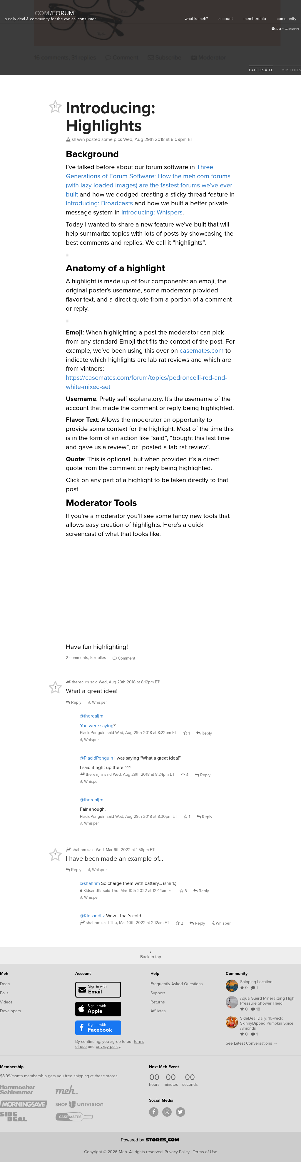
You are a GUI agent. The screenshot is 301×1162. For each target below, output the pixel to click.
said (142, 733)
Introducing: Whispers (152, 212)
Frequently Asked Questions (176, 984)
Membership (12, 1067)
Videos (6, 1002)
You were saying (96, 725)
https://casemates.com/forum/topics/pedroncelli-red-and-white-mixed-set (146, 382)
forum (62, 13)
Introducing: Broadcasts (99, 203)
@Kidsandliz (92, 915)
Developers (10, 1011)
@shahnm (90, 883)
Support (157, 993)
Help (154, 973)
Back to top (150, 956)
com (42, 13)
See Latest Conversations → (251, 1043)
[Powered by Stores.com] (150, 1141)
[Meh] (19, 9)
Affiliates (158, 1011)
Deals (5, 984)
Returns (157, 1002)
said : (125, 682)
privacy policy (108, 1046)
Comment (124, 658)
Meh (4, 973)
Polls (4, 993)
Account (83, 973)
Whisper (97, 702)
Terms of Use (205, 1151)
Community (237, 973)
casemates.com (202, 350)
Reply (73, 702)
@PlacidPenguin (96, 758)
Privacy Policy (177, 1151)
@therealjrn (91, 715)
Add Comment (286, 28)
